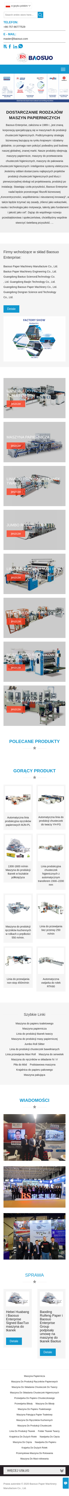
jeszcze (16, 403)
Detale (11, 308)
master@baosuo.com (15, 38)
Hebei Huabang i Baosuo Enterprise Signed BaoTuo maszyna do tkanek (17, 1321)
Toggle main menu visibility (63, 68)
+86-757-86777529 (14, 26)
